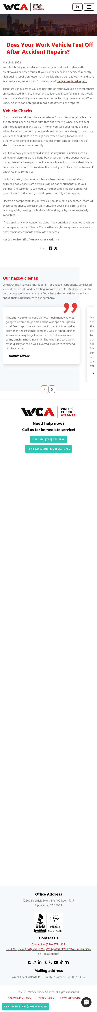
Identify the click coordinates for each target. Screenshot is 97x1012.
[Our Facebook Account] (29, 962)
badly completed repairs (72, 81)
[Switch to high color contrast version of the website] (77, 7)
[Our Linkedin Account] (39, 962)
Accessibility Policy (19, 998)
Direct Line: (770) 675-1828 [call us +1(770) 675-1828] (48, 945)
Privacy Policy (45, 998)
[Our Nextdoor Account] (67, 962)
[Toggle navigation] (89, 7)
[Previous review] (44, 389)
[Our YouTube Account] (56, 962)
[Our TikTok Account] (61, 962)
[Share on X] (56, 249)
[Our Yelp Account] (50, 962)
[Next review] (51, 389)
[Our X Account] (45, 962)
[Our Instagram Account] (34, 962)
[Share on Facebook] (50, 249)
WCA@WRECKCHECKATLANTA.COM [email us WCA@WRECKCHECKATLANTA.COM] (68, 949)
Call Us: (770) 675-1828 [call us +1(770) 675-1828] (48, 439)
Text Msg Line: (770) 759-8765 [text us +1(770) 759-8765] (25, 1007)
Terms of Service (70, 998)
